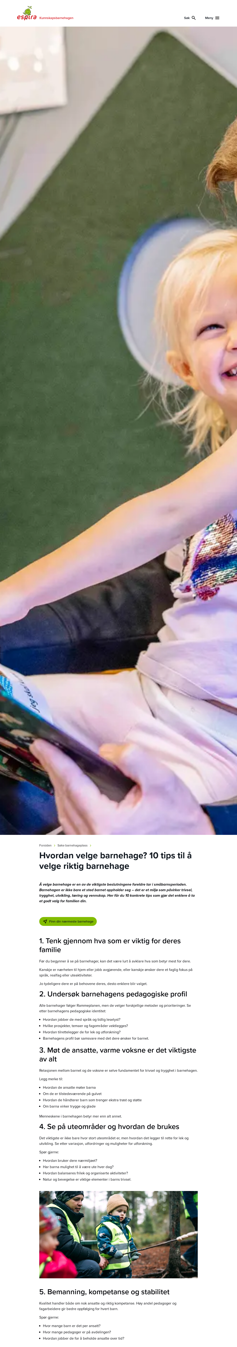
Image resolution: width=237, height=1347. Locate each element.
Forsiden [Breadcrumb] (45, 845)
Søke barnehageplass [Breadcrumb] (72, 845)
